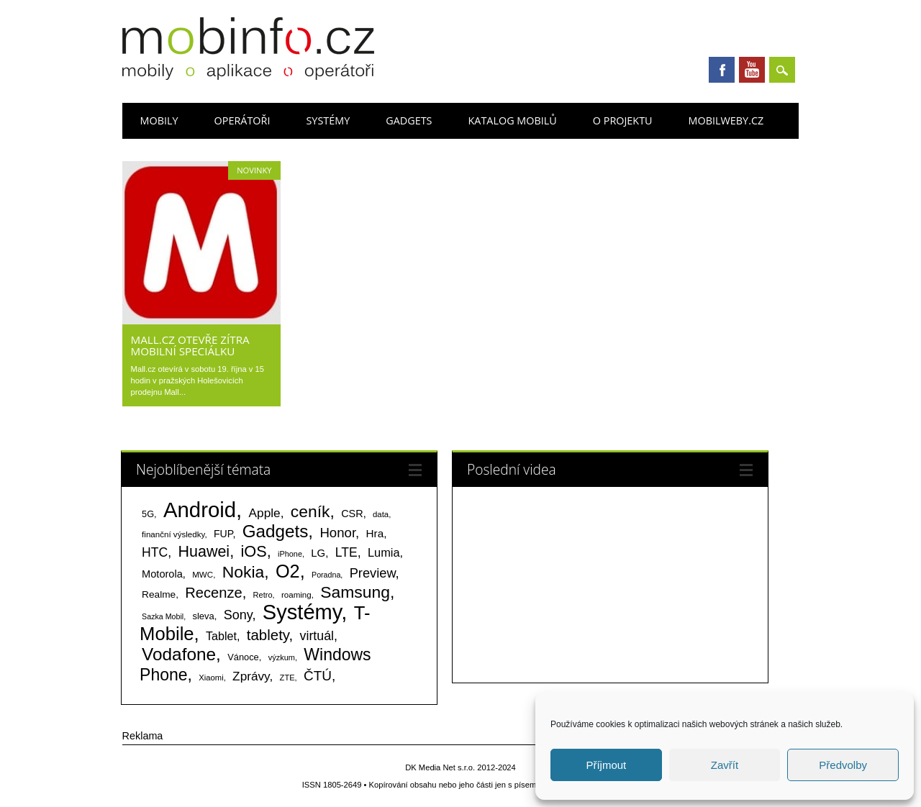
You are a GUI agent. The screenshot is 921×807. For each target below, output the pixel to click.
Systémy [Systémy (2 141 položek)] (302, 612)
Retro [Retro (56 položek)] (263, 595)
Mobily (159, 120)
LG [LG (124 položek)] (318, 553)
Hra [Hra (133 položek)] (375, 533)
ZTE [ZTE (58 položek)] (287, 677)
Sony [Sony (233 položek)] (238, 615)
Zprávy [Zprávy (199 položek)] (250, 676)
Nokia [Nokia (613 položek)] (243, 571)
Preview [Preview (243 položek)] (373, 572)
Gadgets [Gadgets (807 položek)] (275, 531)
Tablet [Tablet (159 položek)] (221, 635)
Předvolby (843, 765)
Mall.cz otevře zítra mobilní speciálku (190, 345)
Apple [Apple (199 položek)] (265, 513)
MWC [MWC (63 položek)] (202, 574)
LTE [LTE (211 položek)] (346, 552)
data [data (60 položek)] (381, 514)
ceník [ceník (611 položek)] (310, 511)
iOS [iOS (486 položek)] (253, 551)
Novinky (254, 170)
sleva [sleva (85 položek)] (203, 616)
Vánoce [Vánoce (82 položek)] (243, 657)
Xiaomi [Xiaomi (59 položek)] (211, 677)
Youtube (752, 70)
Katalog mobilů (512, 120)
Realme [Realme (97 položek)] (159, 594)
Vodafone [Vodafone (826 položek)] (179, 654)
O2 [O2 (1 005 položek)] (288, 571)
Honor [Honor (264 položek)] (337, 532)
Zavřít (724, 765)
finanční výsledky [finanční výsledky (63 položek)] (173, 534)
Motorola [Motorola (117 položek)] (162, 574)
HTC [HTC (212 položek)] (155, 552)
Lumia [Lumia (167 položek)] (384, 552)
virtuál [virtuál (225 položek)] (317, 636)
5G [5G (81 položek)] (148, 514)
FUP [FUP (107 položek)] (223, 533)
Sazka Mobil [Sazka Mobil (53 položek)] (162, 616)
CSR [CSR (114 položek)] (352, 513)
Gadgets (409, 120)
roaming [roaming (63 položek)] (296, 595)
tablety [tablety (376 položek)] (268, 634)
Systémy (328, 120)
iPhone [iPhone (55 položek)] (290, 554)
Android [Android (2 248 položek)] (199, 509)
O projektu (623, 120)
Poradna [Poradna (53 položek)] (326, 574)
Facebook (722, 70)
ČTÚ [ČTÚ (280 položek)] (318, 675)
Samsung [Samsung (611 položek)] (355, 592)
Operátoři (242, 120)
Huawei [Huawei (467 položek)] (204, 551)
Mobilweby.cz (726, 120)
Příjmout (606, 765)
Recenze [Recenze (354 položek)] (213, 593)
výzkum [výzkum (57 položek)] (281, 657)
